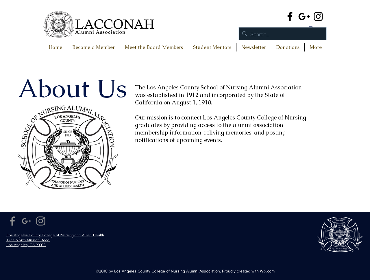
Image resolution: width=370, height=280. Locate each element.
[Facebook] (290, 16)
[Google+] (304, 16)
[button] (287, 47)
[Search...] (282, 34)
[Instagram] (318, 16)
